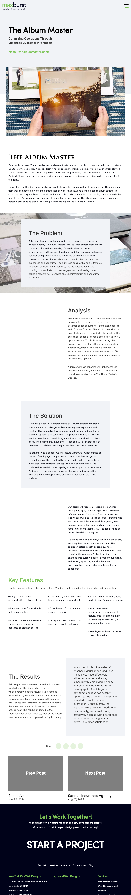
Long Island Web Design (65, 876)
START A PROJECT (65, 846)
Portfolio (42, 865)
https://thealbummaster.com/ (28, 51)
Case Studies (79, 865)
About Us (65, 865)
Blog (91, 865)
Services (54, 865)
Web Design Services (109, 882)
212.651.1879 (22, 891)
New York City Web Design (24, 876)
